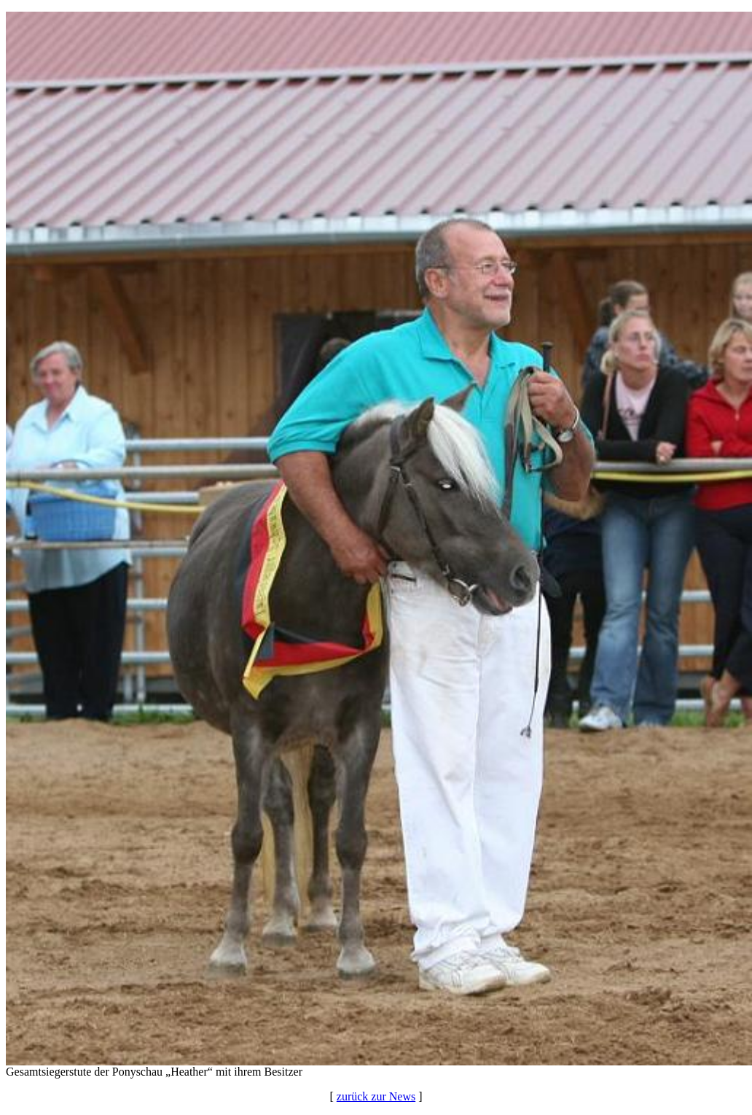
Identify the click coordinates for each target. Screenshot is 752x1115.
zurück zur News (376, 1096)
